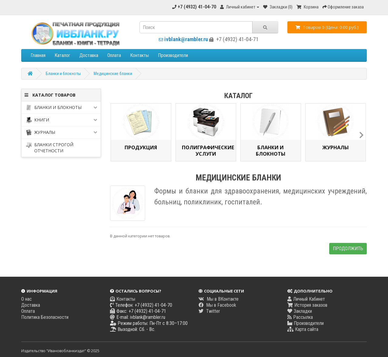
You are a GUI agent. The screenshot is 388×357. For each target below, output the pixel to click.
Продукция (141, 147)
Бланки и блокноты (63, 73)
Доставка (88, 55)
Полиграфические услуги (205, 150)
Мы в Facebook (217, 305)
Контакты (139, 55)
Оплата (114, 55)
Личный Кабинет (306, 299)
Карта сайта (302, 329)
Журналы (61, 132)
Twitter (209, 311)
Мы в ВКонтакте (219, 299)
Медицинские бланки (113, 73)
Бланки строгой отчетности (49, 147)
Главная (38, 55)
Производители (173, 55)
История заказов (307, 305)
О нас (26, 299)
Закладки (299, 311)
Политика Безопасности (45, 317)
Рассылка (300, 317)
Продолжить (348, 248)
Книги (61, 120)
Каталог (62, 55)
